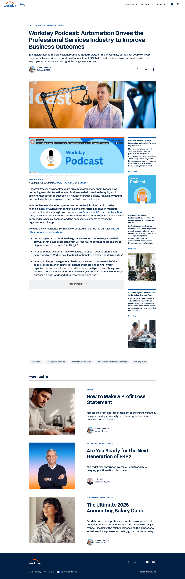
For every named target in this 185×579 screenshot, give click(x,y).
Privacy (38, 572)
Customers (36, 362)
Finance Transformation (81, 362)
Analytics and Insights (96, 498)
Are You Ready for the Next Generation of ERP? (118, 453)
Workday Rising (140, 362)
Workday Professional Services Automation (97, 212)
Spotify (83, 182)
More (161, 4)
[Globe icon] (172, 4)
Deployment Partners (56, 362)
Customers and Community (45, 26)
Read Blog (132, 248)
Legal (31, 572)
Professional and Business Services (112, 362)
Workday (31, 175)
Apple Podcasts (64, 182)
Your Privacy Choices (67, 572)
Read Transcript (36, 179)
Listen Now (132, 171)
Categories (131, 4)
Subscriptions (49, 572)
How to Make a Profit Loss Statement (116, 399)
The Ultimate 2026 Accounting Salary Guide (115, 508)
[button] (138, 69)
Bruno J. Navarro (44, 67)
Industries (147, 4)
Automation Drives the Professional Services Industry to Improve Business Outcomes (57, 175)
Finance (61, 26)
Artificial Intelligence (96, 444)
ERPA (46, 209)
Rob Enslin (99, 479)
